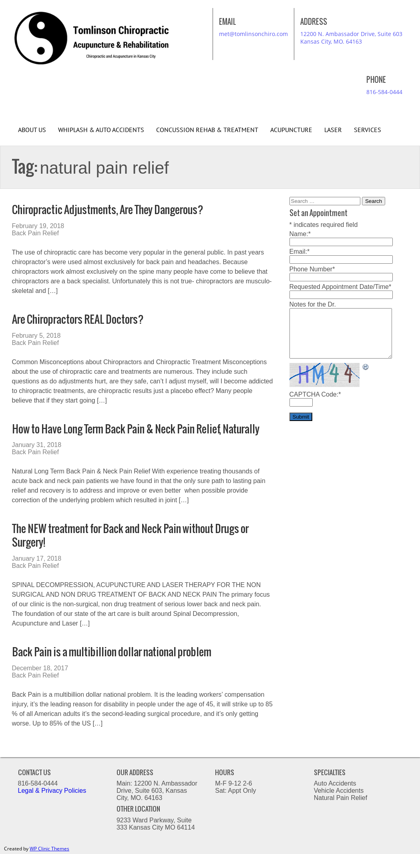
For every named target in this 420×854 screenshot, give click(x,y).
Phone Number (312, 269)
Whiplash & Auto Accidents (101, 130)
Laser (333, 130)
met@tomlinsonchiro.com (253, 34)
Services (367, 130)
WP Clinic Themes (49, 848)
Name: (300, 234)
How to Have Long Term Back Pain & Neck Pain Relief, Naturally (135, 429)
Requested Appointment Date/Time (340, 286)
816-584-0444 (384, 92)
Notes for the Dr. (312, 304)
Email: (299, 251)
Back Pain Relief (35, 233)
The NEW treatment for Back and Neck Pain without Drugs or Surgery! (130, 535)
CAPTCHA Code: (315, 394)
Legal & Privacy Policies (53, 790)
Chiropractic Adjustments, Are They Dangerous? (107, 209)
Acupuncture (291, 130)
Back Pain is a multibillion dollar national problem (111, 652)
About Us (32, 130)
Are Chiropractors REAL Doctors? (78, 319)
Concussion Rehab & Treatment (207, 130)
